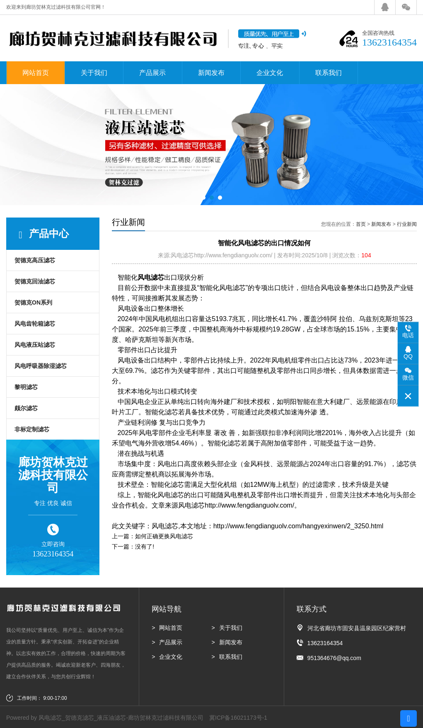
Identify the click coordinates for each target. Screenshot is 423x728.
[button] (203, 198)
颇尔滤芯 (26, 408)
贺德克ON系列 (33, 302)
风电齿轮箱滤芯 (35, 323)
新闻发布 (211, 72)
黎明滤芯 (26, 387)
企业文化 (269, 72)
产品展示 (152, 72)
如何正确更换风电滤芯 (164, 536)
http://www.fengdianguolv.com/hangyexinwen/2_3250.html (298, 526)
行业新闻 (407, 224)
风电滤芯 (151, 277)
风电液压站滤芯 (35, 344)
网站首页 (35, 72)
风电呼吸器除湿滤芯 (41, 366)
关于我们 (94, 72)
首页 (361, 224)
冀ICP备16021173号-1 (238, 717)
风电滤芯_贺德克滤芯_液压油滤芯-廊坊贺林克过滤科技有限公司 (121, 717)
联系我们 (328, 72)
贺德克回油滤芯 (35, 281)
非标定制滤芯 (32, 429)
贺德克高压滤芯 (35, 260)
